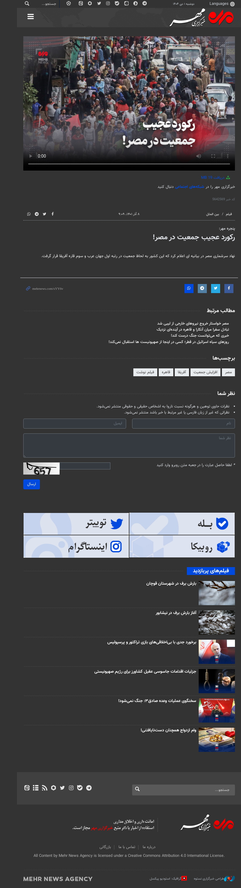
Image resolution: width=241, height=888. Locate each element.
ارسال (23, 484)
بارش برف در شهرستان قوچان (163, 583)
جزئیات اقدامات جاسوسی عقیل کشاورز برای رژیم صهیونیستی (137, 671)
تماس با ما (118, 847)
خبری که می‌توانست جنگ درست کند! (191, 336)
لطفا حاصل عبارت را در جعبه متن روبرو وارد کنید (187, 465)
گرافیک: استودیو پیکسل (159, 878)
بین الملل (204, 214)
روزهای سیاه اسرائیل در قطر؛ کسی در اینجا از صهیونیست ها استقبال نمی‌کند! (160, 342)
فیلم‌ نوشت (137, 372)
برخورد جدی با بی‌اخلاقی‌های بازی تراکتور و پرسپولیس (143, 642)
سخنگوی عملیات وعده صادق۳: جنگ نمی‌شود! (149, 701)
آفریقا (173, 372)
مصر (220, 372)
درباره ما (140, 847)
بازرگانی (97, 847)
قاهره (157, 372)
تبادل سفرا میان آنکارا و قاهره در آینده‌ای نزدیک (184, 330)
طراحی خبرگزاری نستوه (205, 878)
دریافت (208, 178)
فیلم (220, 214)
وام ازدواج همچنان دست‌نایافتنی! (160, 730)
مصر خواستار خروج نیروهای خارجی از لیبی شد (184, 324)
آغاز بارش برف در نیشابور (167, 613)
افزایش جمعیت (197, 372)
